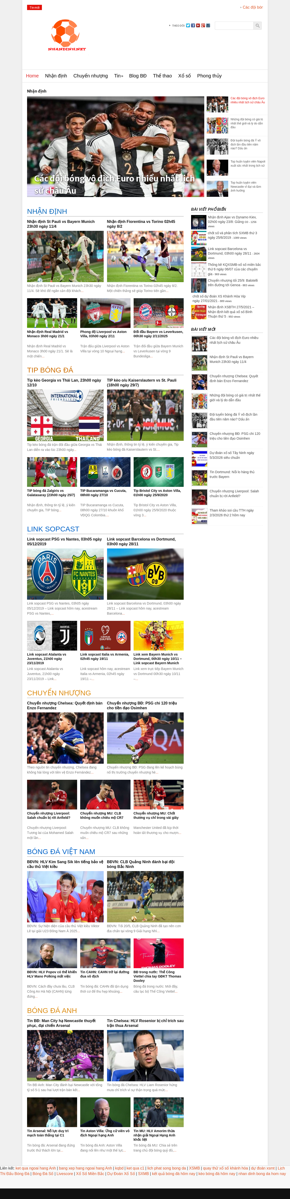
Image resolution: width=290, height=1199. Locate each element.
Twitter (188, 25)
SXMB (143, 1174)
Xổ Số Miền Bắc (90, 1174)
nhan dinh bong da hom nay (262, 1174)
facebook (193, 25)
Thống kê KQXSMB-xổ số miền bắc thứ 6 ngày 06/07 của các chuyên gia (234, 269)
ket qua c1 (135, 1168)
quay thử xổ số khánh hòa (225, 1168)
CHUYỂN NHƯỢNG (59, 693)
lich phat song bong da (166, 1168)
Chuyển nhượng (90, 75)
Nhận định (56, 75)
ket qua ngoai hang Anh (36, 1168)
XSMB (194, 1168)
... (82, 291)
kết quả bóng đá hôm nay (173, 1174)
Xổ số (184, 75)
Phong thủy (209, 75)
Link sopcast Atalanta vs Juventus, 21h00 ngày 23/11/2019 (46, 658)
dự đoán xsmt (263, 1168)
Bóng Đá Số (43, 1174)
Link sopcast (53, 529)
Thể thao (162, 75)
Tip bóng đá (50, 370)
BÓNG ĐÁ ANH (52, 1010)
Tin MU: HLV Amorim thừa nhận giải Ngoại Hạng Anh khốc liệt (155, 1135)
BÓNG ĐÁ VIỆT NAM (61, 852)
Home (32, 75)
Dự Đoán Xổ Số (121, 1174)
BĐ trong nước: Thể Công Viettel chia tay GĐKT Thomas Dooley (157, 976)
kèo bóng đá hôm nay (217, 1174)
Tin (117, 75)
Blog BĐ (138, 75)
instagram (208, 25)
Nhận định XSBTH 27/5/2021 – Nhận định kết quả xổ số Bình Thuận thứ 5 (231, 311)
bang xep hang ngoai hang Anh (85, 1168)
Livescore (65, 1174)
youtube (198, 25)
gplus (203, 25)
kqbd (119, 1168)
